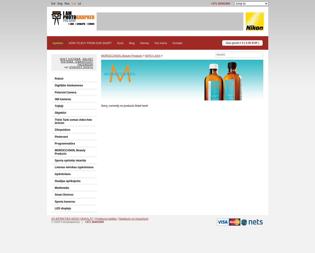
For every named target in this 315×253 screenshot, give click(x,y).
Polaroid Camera (65, 92)
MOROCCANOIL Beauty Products (70, 152)
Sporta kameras (65, 201)
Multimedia (62, 187)
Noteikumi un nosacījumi (133, 218)
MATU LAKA (152, 55)
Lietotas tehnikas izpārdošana (74, 167)
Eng (60, 3)
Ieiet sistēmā (70, 59)
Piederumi (61, 136)
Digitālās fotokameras (69, 85)
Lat (74, 3)
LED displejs (63, 208)
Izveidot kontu (81, 67)
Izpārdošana (63, 174)
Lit (79, 3)
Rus (67, 3)
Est (53, 3)
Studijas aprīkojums (68, 181)
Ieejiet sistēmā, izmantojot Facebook (77, 62)
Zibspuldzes (62, 129)
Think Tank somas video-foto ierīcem (73, 121)
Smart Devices (64, 194)
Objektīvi (60, 112)
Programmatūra (65, 143)
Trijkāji (59, 106)
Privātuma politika (106, 218)
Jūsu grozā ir (242, 43)
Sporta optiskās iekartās (70, 160)
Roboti (59, 78)
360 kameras (63, 99)
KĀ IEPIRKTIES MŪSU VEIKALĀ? (72, 218)
